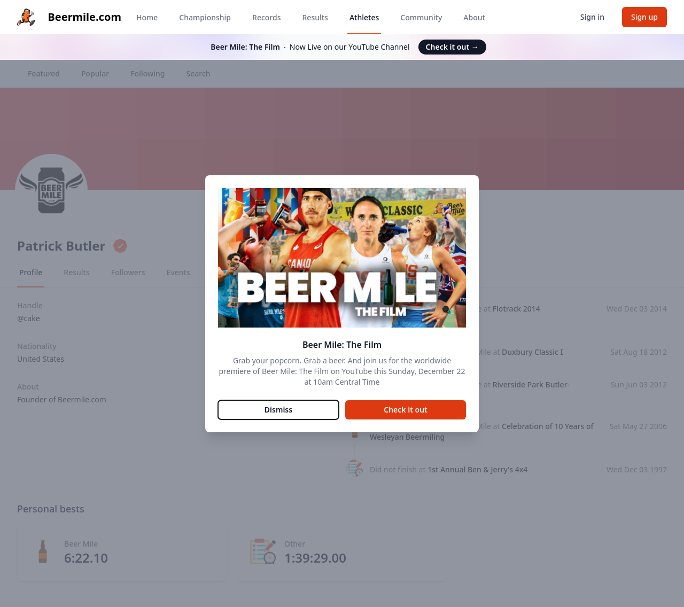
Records (266, 17)
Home (147, 17)
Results (315, 17)
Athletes (364, 17)
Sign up (644, 17)
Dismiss (278, 409)
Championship (205, 17)
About (474, 17)
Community (421, 17)
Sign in (592, 17)
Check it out (452, 47)
